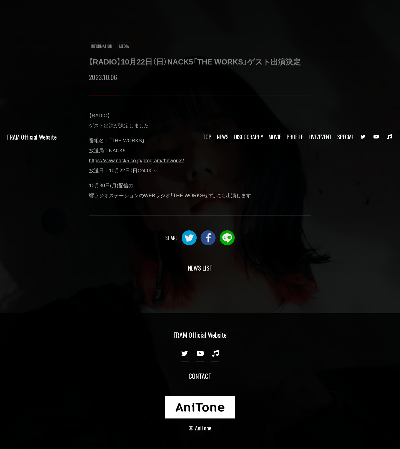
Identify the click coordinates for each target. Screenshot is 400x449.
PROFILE (295, 10)
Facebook (208, 237)
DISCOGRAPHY (248, 10)
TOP (207, 10)
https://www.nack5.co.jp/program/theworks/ (136, 161)
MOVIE (275, 10)
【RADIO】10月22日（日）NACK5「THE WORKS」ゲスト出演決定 (195, 62)
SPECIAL (345, 10)
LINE (227, 237)
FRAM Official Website (32, 10)
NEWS (223, 10)
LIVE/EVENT (320, 10)
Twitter (189, 237)
